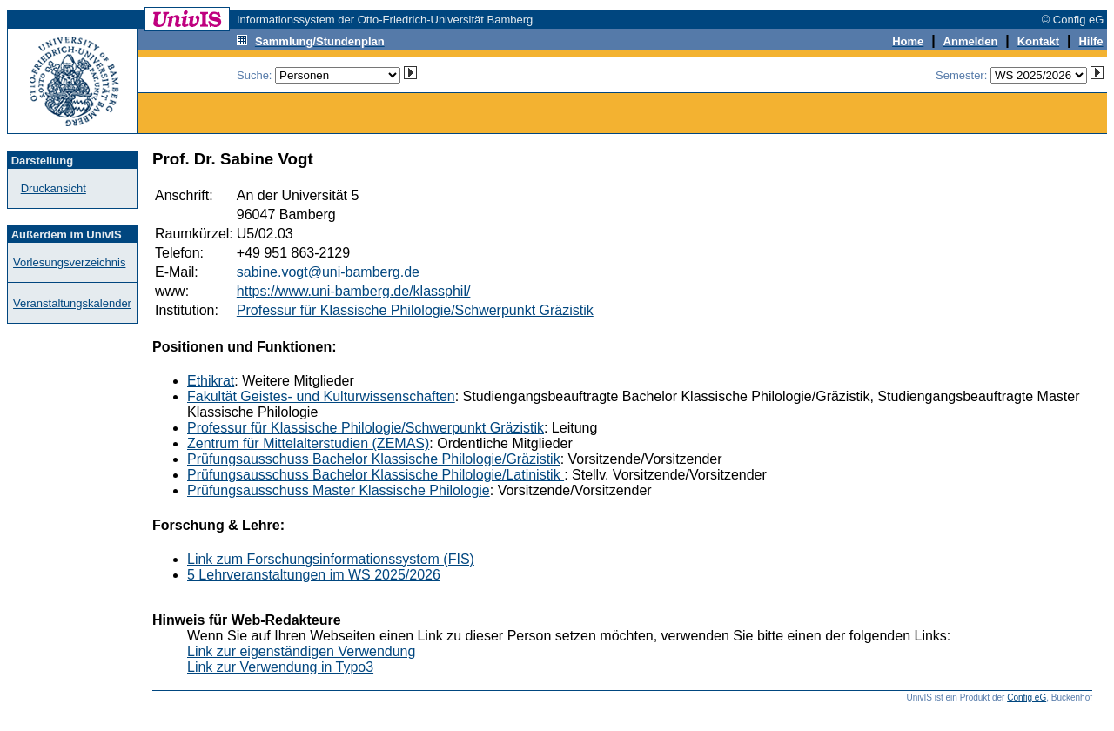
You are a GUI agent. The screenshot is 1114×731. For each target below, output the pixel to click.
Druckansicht (53, 188)
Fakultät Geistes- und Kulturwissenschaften (321, 396)
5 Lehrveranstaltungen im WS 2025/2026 (313, 574)
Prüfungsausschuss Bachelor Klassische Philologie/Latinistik (375, 474)
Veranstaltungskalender (72, 303)
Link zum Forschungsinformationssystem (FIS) (330, 559)
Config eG (1026, 697)
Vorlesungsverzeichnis (69, 262)
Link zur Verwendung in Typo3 (280, 667)
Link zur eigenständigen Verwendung (301, 651)
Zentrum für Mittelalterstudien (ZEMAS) (308, 443)
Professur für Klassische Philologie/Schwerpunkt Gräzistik (415, 310)
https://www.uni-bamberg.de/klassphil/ (354, 291)
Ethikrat (210, 380)
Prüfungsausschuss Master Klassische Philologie (338, 490)
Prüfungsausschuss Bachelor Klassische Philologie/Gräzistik (373, 459)
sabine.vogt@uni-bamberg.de (328, 272)
